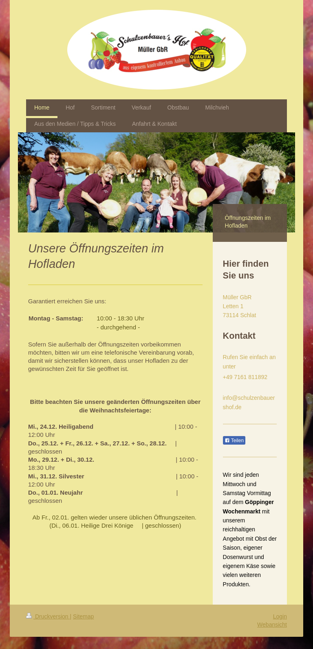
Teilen (234, 440)
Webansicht (272, 624)
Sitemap (83, 616)
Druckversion (48, 616)
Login (280, 616)
